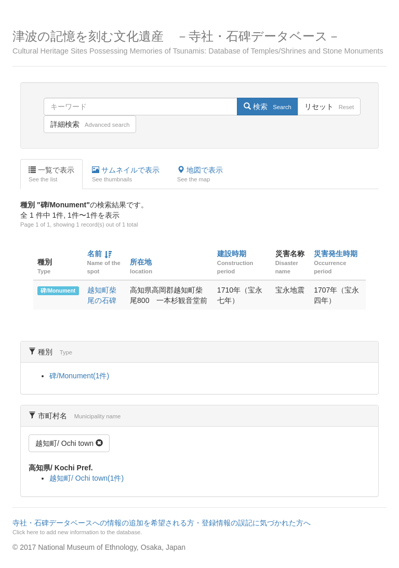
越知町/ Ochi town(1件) (86, 478)
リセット (329, 106)
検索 (267, 106)
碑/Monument (58, 290)
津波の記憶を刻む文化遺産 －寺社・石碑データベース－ (199, 42)
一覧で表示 (51, 174)
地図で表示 (200, 174)
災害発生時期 (335, 253)
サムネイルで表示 (125, 174)
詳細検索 (89, 124)
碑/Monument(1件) (79, 376)
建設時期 (231, 253)
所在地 (141, 262)
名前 (94, 253)
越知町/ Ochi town (69, 443)
